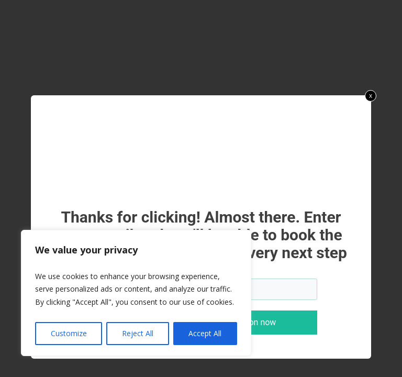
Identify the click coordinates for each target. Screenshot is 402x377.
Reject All (137, 333)
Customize (69, 333)
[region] (136, 293)
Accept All (204, 333)
